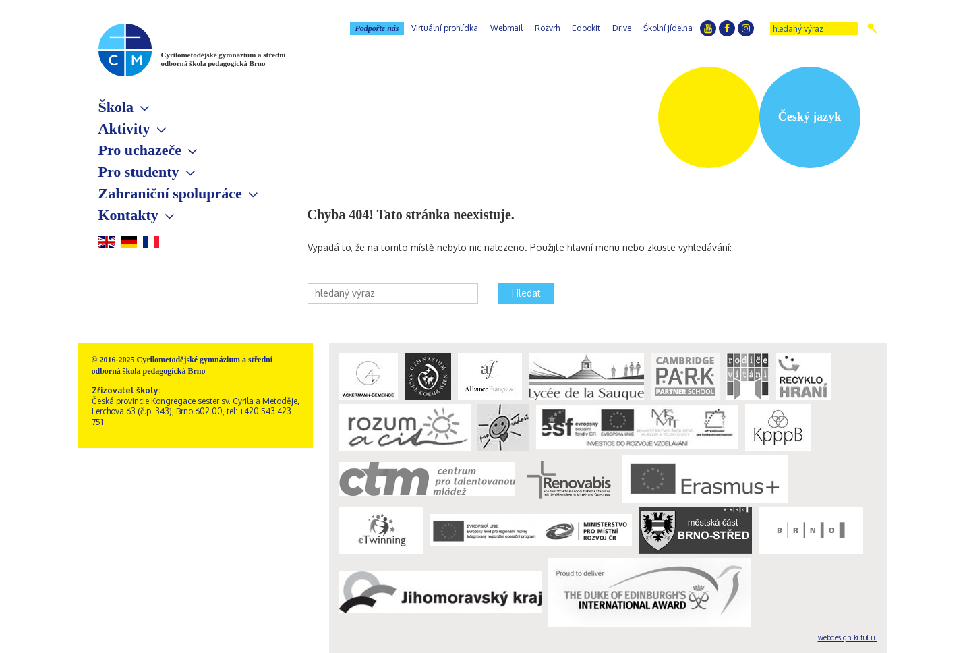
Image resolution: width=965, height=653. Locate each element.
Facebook (727, 28)
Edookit (586, 28)
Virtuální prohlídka (444, 28)
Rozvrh (547, 28)
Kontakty (128, 214)
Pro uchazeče (140, 150)
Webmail (506, 28)
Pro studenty (138, 171)
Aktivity (124, 128)
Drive (621, 28)
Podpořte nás (377, 28)
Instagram (746, 28)
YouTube (708, 28)
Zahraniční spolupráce (170, 193)
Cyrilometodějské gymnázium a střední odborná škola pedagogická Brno (223, 59)
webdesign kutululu (847, 637)
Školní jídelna (668, 28)
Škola (116, 106)
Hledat (872, 28)
